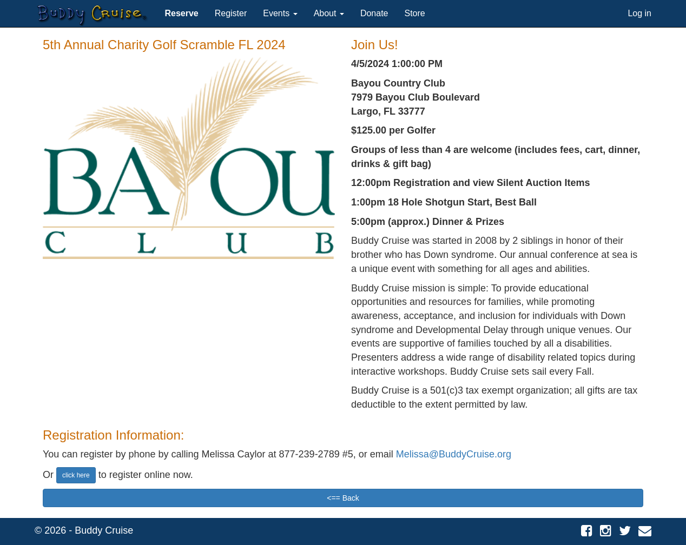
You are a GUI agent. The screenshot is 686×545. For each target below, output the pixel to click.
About (329, 13)
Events (280, 13)
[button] (181, 13)
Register (231, 13)
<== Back (343, 498)
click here (76, 475)
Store (415, 13)
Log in (639, 13)
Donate (374, 13)
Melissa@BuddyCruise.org (453, 454)
